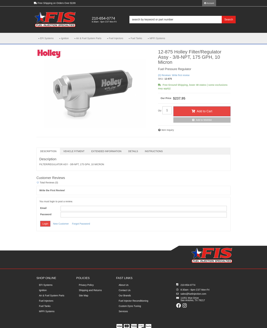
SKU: (161, 78)
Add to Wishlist (204, 120)
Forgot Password (81, 223)
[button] (182, 19)
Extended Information (106, 151)
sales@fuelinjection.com (193, 294)
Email (43, 208)
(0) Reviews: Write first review (174, 75)
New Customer (61, 223)
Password (45, 214)
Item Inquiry (167, 130)
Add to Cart (204, 111)
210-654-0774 (187, 285)
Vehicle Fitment (73, 151)
